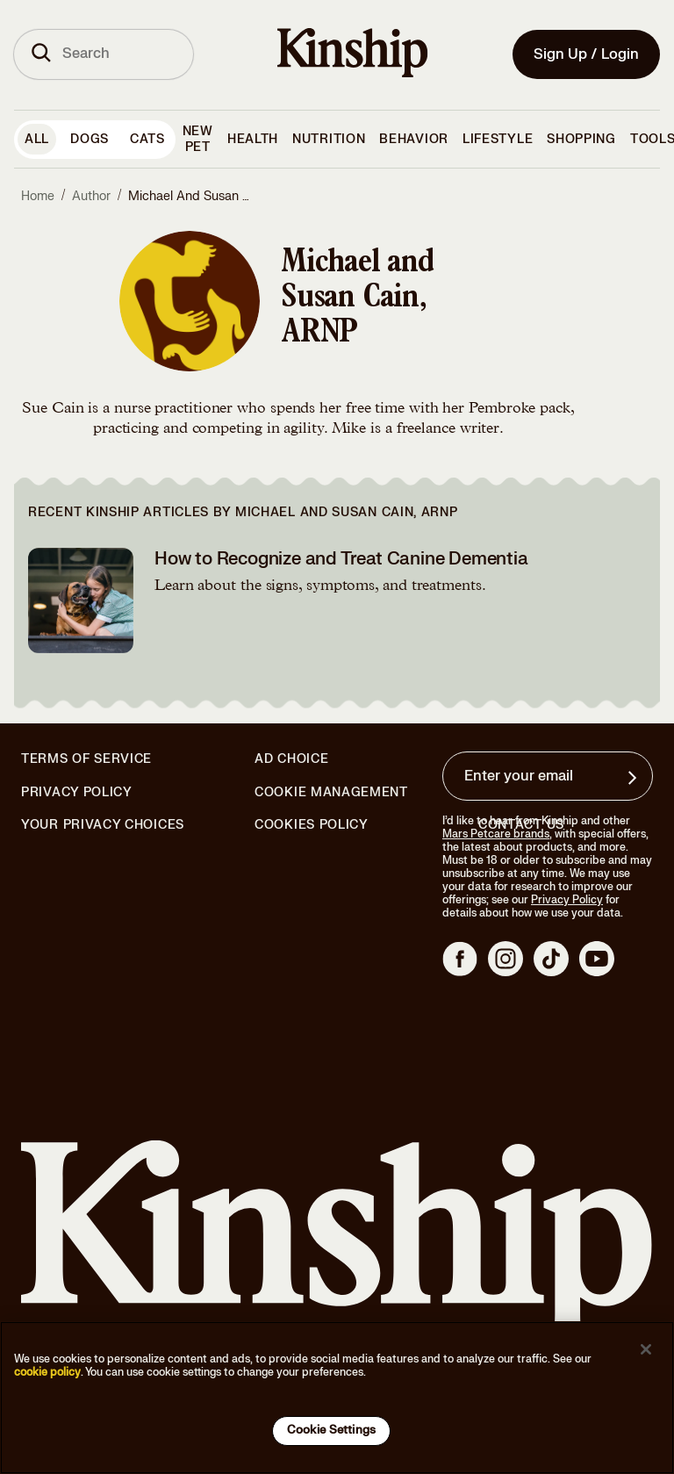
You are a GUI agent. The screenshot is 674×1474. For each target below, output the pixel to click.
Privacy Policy (77, 793)
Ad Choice (291, 759)
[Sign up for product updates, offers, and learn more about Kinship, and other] (634, 778)
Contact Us (521, 824)
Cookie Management (331, 792)
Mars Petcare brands (495, 834)
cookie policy (47, 1372)
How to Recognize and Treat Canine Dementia (341, 559)
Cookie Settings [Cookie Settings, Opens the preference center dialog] (331, 1430)
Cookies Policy (312, 825)
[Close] (646, 1349)
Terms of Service (86, 758)
